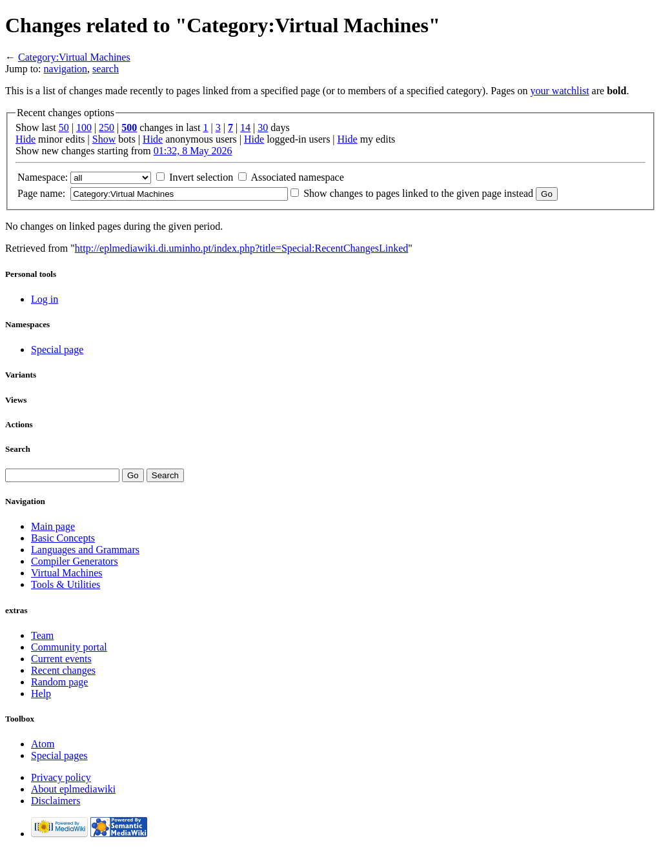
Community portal (69, 647)
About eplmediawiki (73, 789)
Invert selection (201, 177)
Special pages (59, 755)
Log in (44, 299)
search (105, 68)
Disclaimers (55, 800)
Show (104, 139)
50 (64, 127)
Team (42, 635)
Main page (53, 526)
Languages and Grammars (85, 549)
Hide (25, 139)
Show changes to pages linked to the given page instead (418, 193)
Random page (59, 681)
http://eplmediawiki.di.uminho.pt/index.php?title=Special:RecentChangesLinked (241, 248)
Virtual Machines (67, 572)
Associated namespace (296, 177)
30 (263, 127)
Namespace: (42, 177)
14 (245, 127)
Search (17, 449)
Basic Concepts (63, 537)
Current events (61, 658)
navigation (66, 68)
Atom (42, 743)
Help (41, 693)
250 (106, 127)
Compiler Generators (74, 561)
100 (84, 127)
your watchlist (560, 90)
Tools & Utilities (65, 584)
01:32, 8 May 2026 (193, 150)
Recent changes (63, 670)
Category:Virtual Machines (74, 57)
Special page (57, 349)
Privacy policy (61, 777)
